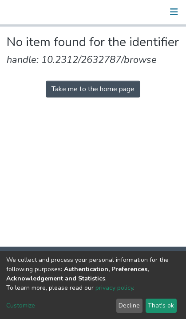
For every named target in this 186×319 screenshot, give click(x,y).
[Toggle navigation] (174, 12)
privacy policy (114, 288)
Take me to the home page (93, 89)
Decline (129, 305)
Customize (20, 305)
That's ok (161, 305)
